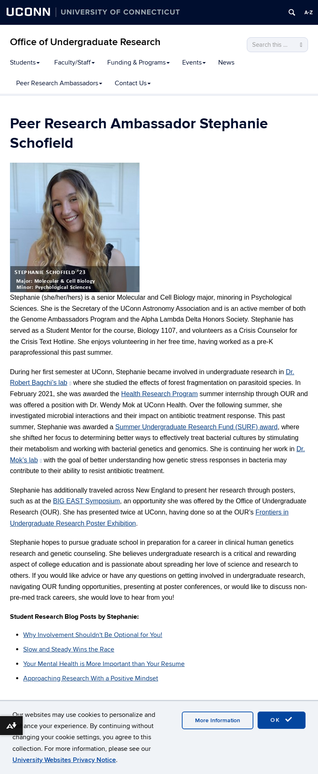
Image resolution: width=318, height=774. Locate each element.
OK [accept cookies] (281, 720)
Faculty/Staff (74, 62)
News (226, 62)
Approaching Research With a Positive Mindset (90, 678)
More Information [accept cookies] (217, 720)
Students (25, 62)
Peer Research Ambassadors (59, 83)
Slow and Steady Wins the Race (68, 649)
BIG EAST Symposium (86, 501)
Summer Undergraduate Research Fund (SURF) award (196, 426)
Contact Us (133, 83)
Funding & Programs (138, 62)
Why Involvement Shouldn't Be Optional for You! (92, 635)
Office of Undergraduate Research (85, 42)
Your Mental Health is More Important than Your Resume (104, 664)
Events (194, 62)
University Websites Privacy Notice (64, 760)
